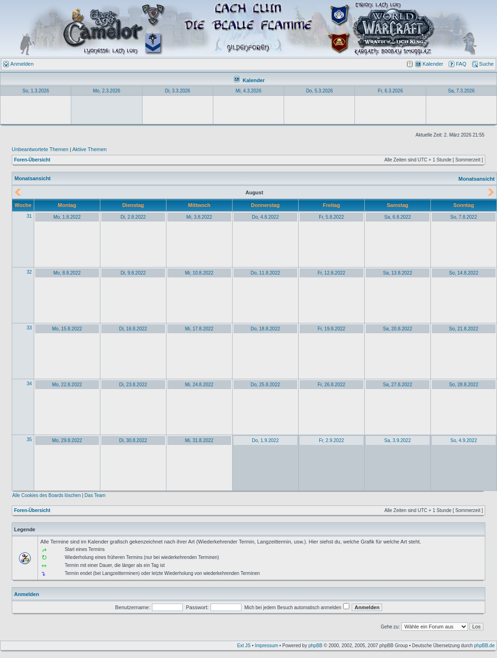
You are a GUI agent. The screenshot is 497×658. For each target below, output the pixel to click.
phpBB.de (484, 645)
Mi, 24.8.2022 (199, 384)
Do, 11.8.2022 (265, 272)
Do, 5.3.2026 (319, 90)
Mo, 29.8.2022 (67, 440)
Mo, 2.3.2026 (106, 90)
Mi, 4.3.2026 (248, 90)
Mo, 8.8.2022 (67, 272)
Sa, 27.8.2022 (397, 384)
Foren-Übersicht (32, 159)
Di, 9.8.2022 (133, 272)
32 (29, 272)
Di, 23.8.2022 (133, 384)
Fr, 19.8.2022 (331, 328)
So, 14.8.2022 (463, 272)
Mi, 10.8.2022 (199, 272)
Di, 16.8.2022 (133, 328)
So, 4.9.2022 (464, 440)
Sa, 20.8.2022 (397, 328)
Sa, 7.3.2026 (461, 90)
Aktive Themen (89, 149)
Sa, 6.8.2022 (397, 217)
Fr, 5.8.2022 (331, 217)
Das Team (94, 495)
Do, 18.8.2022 (265, 328)
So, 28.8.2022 (463, 384)
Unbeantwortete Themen (40, 149)
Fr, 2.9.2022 (331, 440)
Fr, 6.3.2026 (390, 90)
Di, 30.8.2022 (133, 440)
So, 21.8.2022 (463, 328)
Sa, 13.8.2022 (397, 272)
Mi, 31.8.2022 (199, 440)
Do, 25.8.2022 (265, 384)
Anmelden (26, 594)
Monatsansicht (477, 179)
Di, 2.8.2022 (133, 217)
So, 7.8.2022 (464, 217)
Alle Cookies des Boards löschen (46, 495)
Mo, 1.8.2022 (67, 217)
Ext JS (244, 645)
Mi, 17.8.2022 (199, 328)
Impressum (266, 645)
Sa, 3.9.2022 (397, 440)
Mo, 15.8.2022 (67, 328)
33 (29, 327)
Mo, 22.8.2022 (67, 384)
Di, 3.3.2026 (177, 90)
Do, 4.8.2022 (265, 217)
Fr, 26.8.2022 (331, 384)
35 (29, 439)
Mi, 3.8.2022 (199, 217)
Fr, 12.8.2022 (331, 272)
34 (29, 383)
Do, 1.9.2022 (265, 440)
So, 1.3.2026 (36, 90)
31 (29, 216)
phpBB (316, 645)
